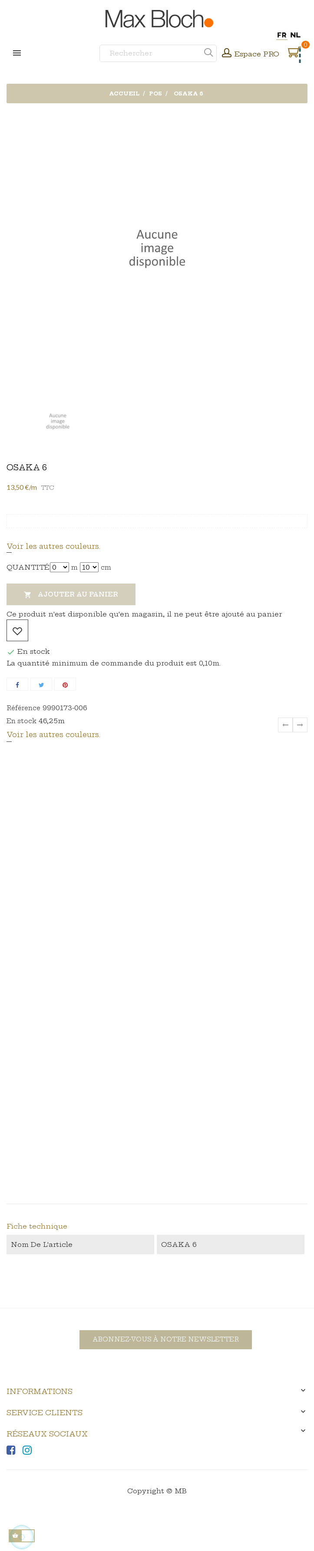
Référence (23, 708)
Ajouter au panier (71, 595)
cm (106, 567)
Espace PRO (257, 54)
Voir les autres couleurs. (53, 546)
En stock (21, 721)
